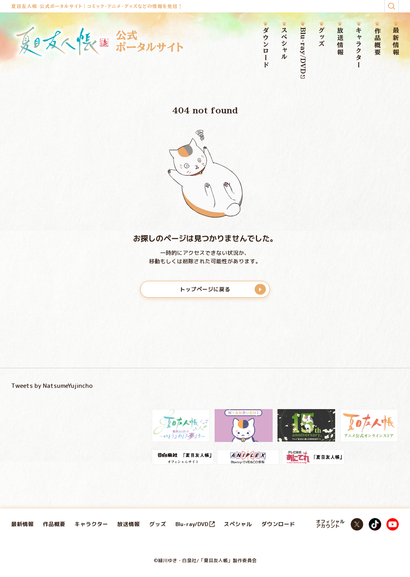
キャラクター (359, 48)
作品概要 (377, 41)
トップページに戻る (205, 289)
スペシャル (284, 44)
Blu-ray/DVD (303, 53)
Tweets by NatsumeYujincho (51, 385)
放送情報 (340, 41)
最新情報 (396, 41)
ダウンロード (266, 48)
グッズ (321, 37)
